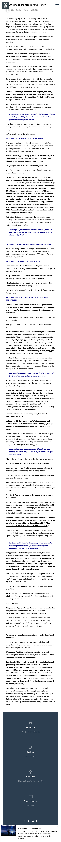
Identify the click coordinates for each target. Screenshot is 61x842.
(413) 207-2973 (30, 756)
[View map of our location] (30, 772)
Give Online (30, 805)
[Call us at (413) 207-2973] (30, 747)
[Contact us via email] (30, 723)
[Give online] (30, 796)
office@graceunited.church (30, 732)
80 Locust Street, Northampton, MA (30, 781)
